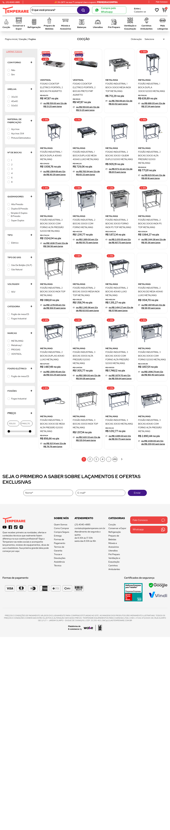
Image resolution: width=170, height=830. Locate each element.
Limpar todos (14, 51)
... (109, 459)
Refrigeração (114, 532)
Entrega (58, 535)
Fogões (32, 39)
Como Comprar (61, 528)
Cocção (23, 39)
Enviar (137, 492)
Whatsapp (149, 529)
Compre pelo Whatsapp (105, 10)
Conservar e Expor (117, 528)
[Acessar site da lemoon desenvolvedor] (98, 628)
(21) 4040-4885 (82, 524)
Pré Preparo (114, 554)
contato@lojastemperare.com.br (90, 528)
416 (115, 459)
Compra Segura (61, 532)
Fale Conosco (149, 520)
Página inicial (11, 39)
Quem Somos (60, 524)
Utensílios (113, 550)
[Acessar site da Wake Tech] (76, 628)
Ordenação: (136, 39)
